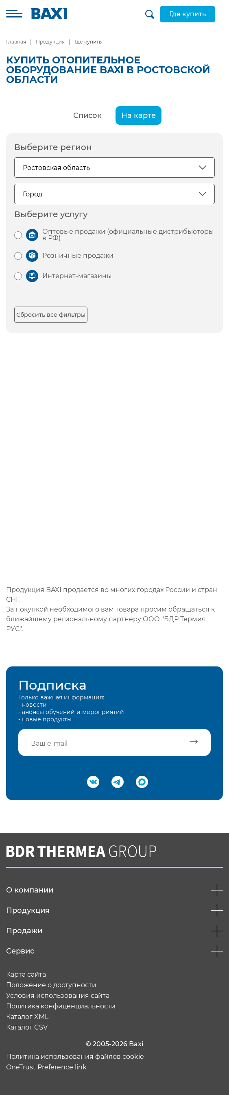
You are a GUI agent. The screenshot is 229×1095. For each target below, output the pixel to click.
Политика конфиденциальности (61, 1006)
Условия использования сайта (57, 996)
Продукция (50, 42)
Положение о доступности (51, 985)
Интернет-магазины (77, 276)
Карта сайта (26, 974)
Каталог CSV (27, 1027)
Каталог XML (27, 1017)
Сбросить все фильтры (50, 314)
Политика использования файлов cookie (75, 1057)
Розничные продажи (77, 255)
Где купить (187, 14)
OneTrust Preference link (46, 1067)
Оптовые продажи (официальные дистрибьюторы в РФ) (128, 235)
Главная (16, 42)
